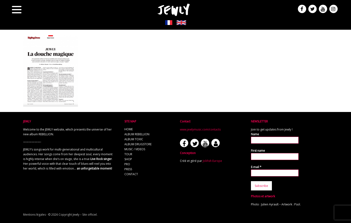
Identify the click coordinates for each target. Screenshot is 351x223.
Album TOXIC (133, 139)
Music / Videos (134, 149)
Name (255, 134)
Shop (128, 159)
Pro (127, 164)
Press (128, 169)
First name (258, 151)
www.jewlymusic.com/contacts (200, 129)
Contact (131, 174)
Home (128, 129)
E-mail (256, 167)
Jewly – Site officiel (85, 215)
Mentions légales (34, 215)
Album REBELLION (136, 134)
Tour (128, 154)
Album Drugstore (138, 144)
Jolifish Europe (212, 161)
